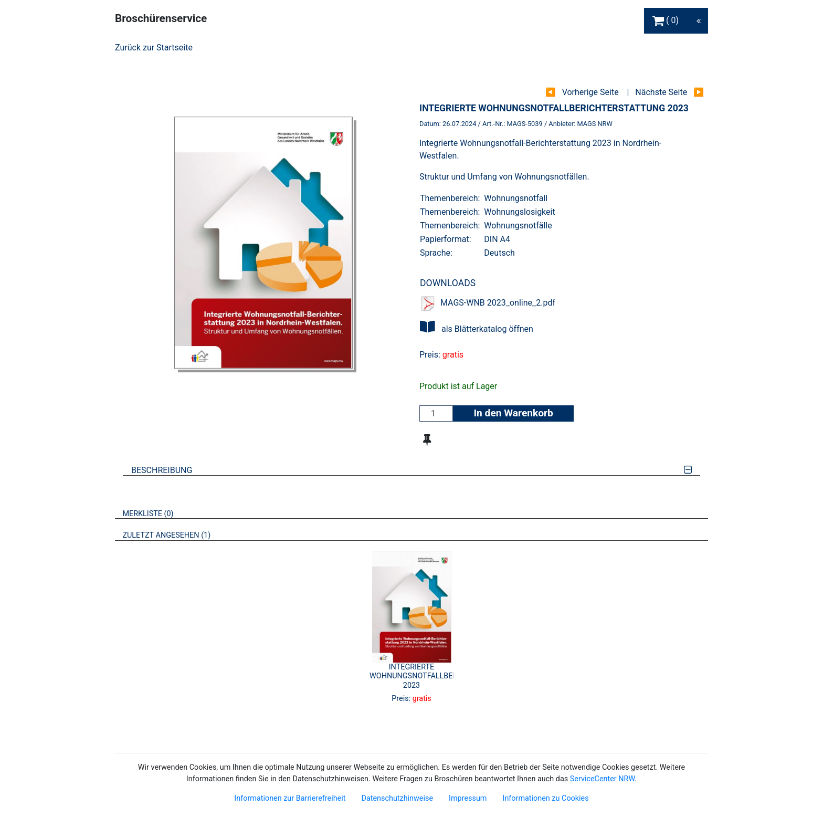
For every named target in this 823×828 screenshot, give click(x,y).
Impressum (468, 798)
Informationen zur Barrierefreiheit (289, 798)
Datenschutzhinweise (397, 798)
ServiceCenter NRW (602, 778)
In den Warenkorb (513, 413)
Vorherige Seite (590, 92)
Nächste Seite (661, 92)
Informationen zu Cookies (545, 798)
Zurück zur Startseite (154, 48)
